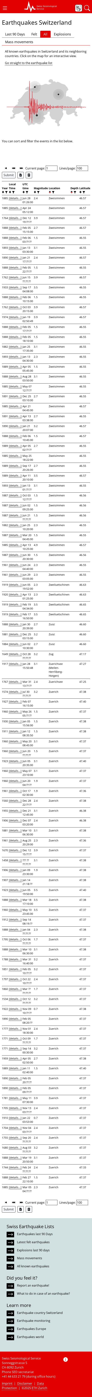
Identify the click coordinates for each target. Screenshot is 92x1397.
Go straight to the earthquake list (28, 63)
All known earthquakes (33, 1266)
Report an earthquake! (33, 1285)
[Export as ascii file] (29, 175)
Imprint (7, 1383)
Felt (34, 34)
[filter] (6, 192)
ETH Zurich (39, 1388)
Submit (9, 175)
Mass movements (19, 42)
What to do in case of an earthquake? (43, 1293)
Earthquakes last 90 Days (35, 1234)
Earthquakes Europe (31, 1329)
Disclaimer (24, 1383)
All (45, 34)
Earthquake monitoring (33, 1321)
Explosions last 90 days (33, 1250)
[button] (5, 8)
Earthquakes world (30, 1337)
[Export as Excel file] (20, 175)
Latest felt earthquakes (33, 1242)
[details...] (15, 198)
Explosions (62, 34)
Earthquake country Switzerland (40, 1313)
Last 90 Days (15, 34)
